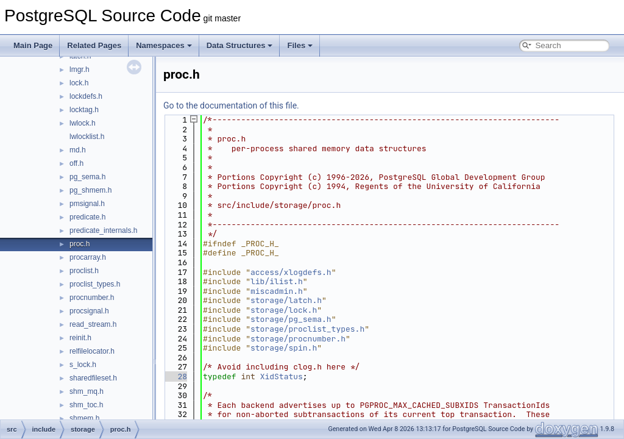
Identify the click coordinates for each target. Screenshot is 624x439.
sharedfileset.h (93, 378)
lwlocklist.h (86, 136)
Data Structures (240, 45)
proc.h (79, 244)
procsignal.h (89, 311)
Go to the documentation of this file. (231, 105)
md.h (77, 150)
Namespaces (164, 45)
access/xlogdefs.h (291, 272)
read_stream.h (92, 324)
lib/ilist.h (276, 281)
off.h (76, 163)
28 (175, 376)
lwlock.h (82, 123)
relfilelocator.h (92, 351)
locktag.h (84, 109)
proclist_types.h (94, 284)
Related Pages (94, 45)
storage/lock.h (283, 310)
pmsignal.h (87, 203)
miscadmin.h (276, 291)
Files (300, 45)
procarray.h (87, 257)
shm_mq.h (86, 391)
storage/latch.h (286, 300)
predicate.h (87, 217)
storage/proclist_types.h (307, 329)
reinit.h (80, 338)
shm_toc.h (86, 405)
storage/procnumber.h (298, 339)
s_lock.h (82, 364)
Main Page (32, 45)
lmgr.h (79, 69)
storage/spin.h (283, 348)
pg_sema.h (87, 177)
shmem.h (84, 418)
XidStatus (281, 376)
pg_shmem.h (90, 190)
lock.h (78, 83)
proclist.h (84, 270)
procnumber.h (91, 297)
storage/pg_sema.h (291, 319)
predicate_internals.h (103, 230)
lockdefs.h (85, 96)
